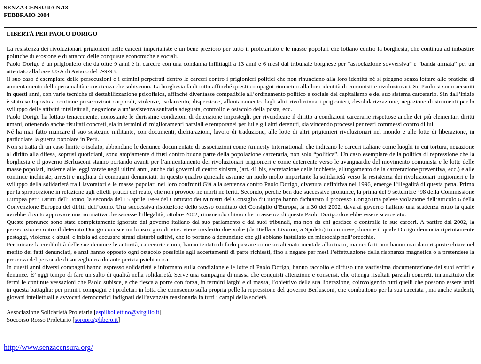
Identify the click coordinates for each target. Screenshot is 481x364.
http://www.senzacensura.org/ (48, 347)
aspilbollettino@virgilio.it (127, 312)
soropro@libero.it (96, 319)
